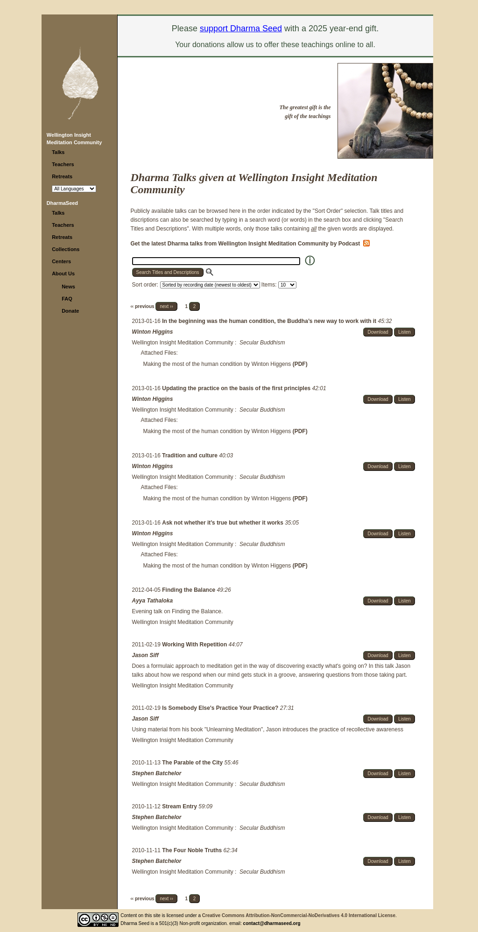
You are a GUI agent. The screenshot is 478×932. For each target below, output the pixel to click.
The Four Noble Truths (192, 850)
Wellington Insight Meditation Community (182, 342)
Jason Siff (145, 655)
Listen (404, 332)
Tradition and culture (190, 455)
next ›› (166, 306)
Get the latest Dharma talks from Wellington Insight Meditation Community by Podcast (250, 243)
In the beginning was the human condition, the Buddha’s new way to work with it (270, 321)
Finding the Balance (189, 590)
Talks (58, 152)
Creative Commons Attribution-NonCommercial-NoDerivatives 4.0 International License (298, 915)
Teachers (63, 164)
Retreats (62, 176)
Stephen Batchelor (157, 773)
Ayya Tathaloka (152, 600)
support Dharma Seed (241, 28)
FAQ (67, 298)
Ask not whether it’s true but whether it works (223, 522)
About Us (63, 273)
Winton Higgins (152, 332)
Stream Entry (180, 806)
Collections (65, 249)
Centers (61, 261)
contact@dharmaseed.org (272, 923)
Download (377, 332)
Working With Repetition (195, 644)
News (68, 286)
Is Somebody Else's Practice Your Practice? (221, 708)
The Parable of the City (193, 762)
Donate (70, 311)
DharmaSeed (62, 203)
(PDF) (300, 364)
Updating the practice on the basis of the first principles (237, 388)
